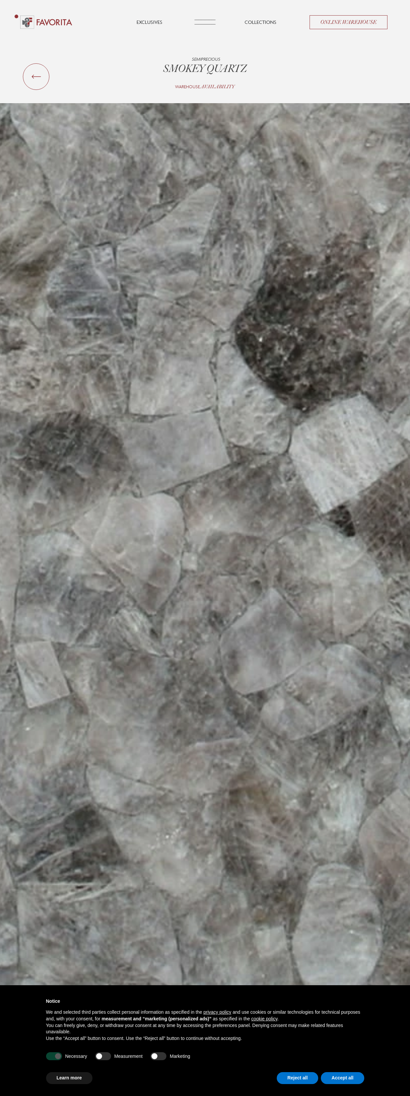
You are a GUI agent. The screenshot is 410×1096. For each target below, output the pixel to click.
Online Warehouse (349, 22)
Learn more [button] (69, 1077)
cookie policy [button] (264, 1018)
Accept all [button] (342, 1077)
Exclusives (149, 22)
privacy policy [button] (217, 1012)
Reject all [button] (297, 1077)
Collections (260, 22)
